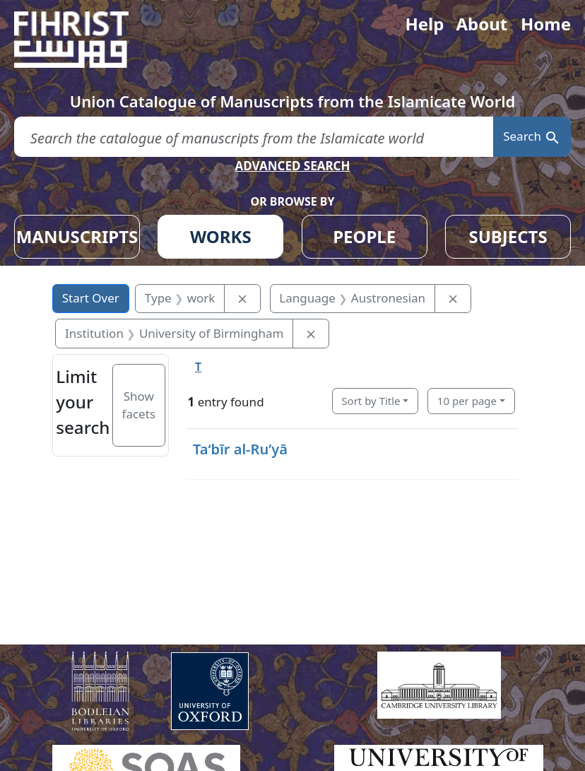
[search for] (253, 137)
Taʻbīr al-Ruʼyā (240, 449)
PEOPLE (364, 236)
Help (424, 23)
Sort (370, 401)
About (481, 23)
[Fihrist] (84, 39)
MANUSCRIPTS (77, 236)
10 (467, 401)
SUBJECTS (507, 236)
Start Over (90, 298)
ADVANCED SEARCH (292, 166)
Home (546, 23)
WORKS (221, 236)
